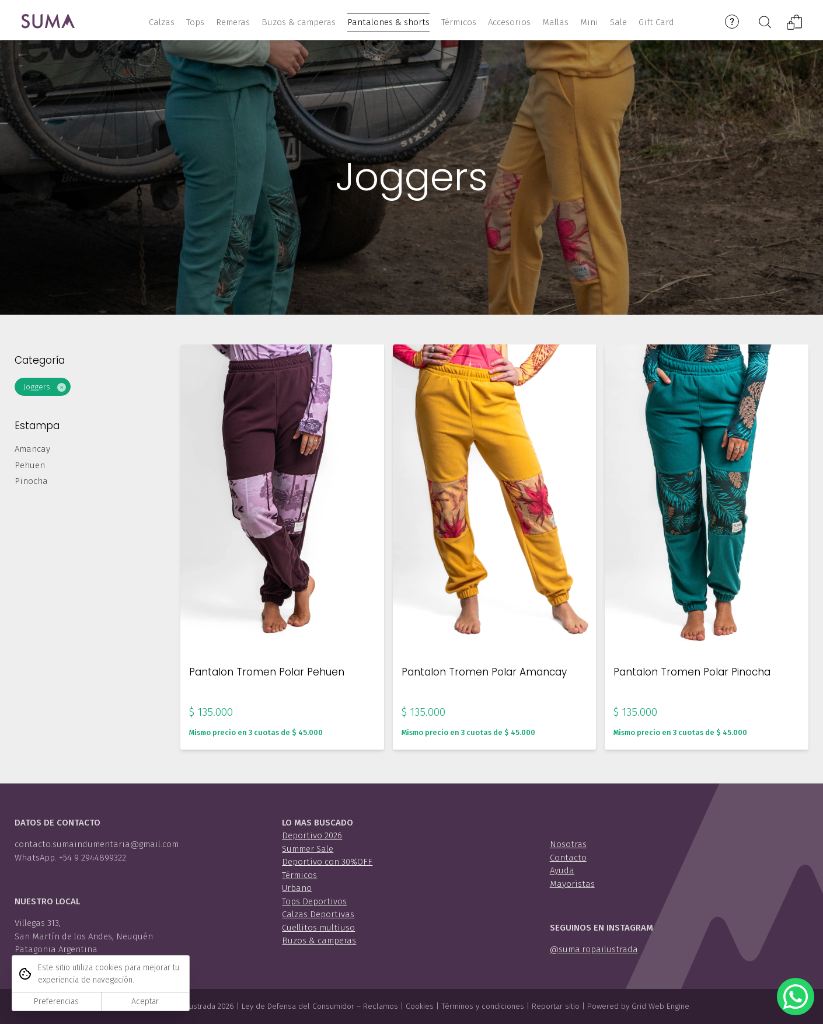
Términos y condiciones (482, 1006)
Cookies (420, 1006)
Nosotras (568, 844)
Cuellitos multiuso (318, 927)
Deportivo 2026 (312, 835)
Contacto (568, 857)
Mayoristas (572, 884)
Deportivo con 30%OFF (327, 861)
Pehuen (30, 469)
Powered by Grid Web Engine (638, 1006)
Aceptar (145, 1001)
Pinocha (31, 485)
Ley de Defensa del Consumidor (298, 1006)
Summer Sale (307, 849)
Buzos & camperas (319, 940)
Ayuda (562, 870)
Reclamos (380, 1006)
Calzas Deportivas (318, 914)
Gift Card (656, 22)
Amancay (32, 453)
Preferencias (56, 1001)
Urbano (297, 888)
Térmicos (299, 875)
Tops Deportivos (314, 901)
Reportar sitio (556, 1006)
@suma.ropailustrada (594, 949)
